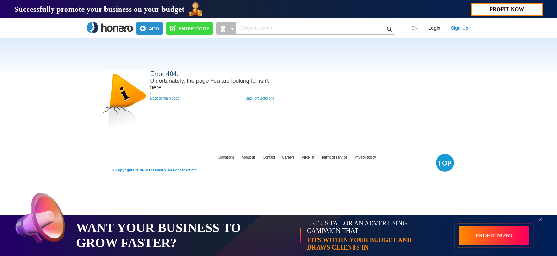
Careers (288, 157)
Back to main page (165, 98)
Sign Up (460, 28)
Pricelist (308, 157)
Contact (269, 157)
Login (434, 28)
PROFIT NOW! (494, 235)
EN (414, 28)
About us (248, 157)
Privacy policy (365, 157)
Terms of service (334, 157)
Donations (226, 157)
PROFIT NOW (507, 9)
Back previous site (259, 98)
